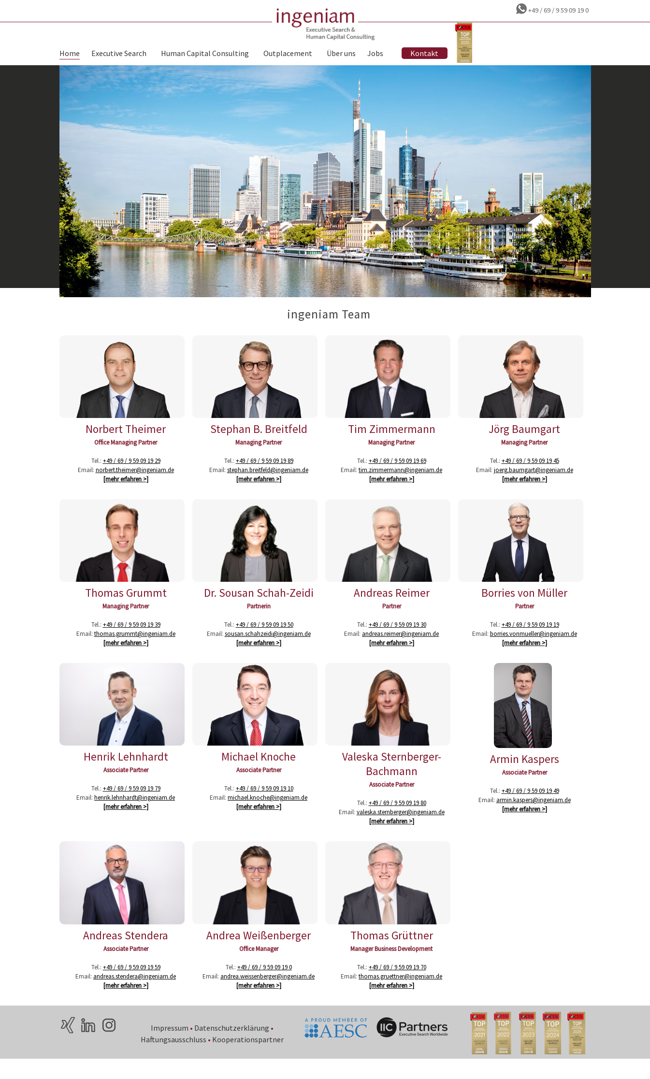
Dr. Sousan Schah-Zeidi (259, 607)
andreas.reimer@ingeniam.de (400, 648)
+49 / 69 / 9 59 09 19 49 (530, 805)
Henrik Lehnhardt (126, 773)
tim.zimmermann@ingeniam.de (400, 481)
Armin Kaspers (524, 773)
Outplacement (287, 54)
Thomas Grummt (126, 607)
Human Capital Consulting (205, 54)
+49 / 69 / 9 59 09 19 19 (530, 638)
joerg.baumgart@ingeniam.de (533, 481)
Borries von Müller (524, 607)
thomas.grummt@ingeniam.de (134, 648)
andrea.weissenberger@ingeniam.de (267, 995)
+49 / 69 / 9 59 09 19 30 (397, 638)
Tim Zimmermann (391, 440)
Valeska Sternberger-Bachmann (391, 780)
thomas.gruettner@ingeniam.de (400, 995)
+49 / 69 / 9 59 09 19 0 (558, 10)
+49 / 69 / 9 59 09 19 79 (131, 805)
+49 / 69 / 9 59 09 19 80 (397, 819)
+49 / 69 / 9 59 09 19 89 (264, 472)
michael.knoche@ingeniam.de (267, 814)
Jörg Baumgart (524, 440)
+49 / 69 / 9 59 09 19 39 (131, 638)
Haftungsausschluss (174, 1058)
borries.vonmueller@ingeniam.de (533, 648)
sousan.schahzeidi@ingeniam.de (268, 648)
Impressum (170, 1046)
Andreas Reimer (392, 607)
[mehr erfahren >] (125, 491)
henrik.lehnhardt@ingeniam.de (134, 814)
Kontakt (424, 54)
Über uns (341, 54)
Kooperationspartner (248, 1058)
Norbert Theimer (126, 440)
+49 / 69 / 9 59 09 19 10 (264, 805)
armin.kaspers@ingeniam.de (533, 814)
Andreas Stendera (125, 954)
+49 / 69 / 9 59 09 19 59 (131, 985)
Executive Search (118, 54)
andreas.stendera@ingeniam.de (134, 995)
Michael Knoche (258, 773)
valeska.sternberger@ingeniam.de (401, 828)
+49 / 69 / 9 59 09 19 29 (131, 472)
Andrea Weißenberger (258, 954)
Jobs (375, 54)
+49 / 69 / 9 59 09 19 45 (530, 472)
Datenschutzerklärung (232, 1046)
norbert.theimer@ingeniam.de (135, 481)
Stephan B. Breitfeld (258, 440)
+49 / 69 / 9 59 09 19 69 (397, 472)
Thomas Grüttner (391, 954)
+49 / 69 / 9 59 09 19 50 (264, 638)
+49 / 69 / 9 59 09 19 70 (397, 985)
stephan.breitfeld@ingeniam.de (267, 481)
